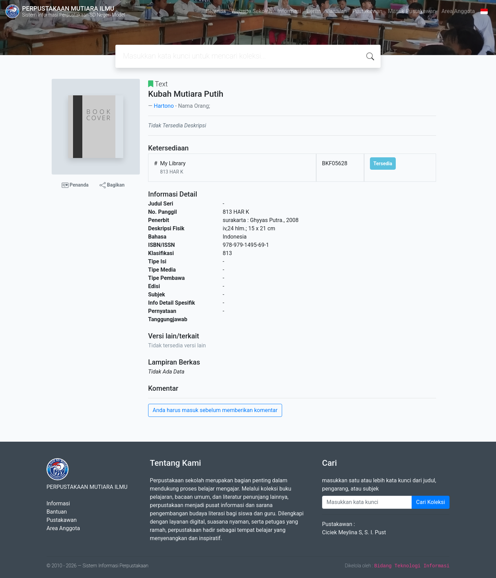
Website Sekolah (251, 11)
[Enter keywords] (367, 502)
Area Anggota (458, 11)
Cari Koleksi (430, 502)
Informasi (289, 11)
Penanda (75, 185)
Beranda (216, 11)
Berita (314, 11)
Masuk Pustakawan (412, 11)
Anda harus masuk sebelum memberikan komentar (215, 410)
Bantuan (337, 11)
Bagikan (112, 185)
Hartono (164, 106)
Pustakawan (367, 11)
